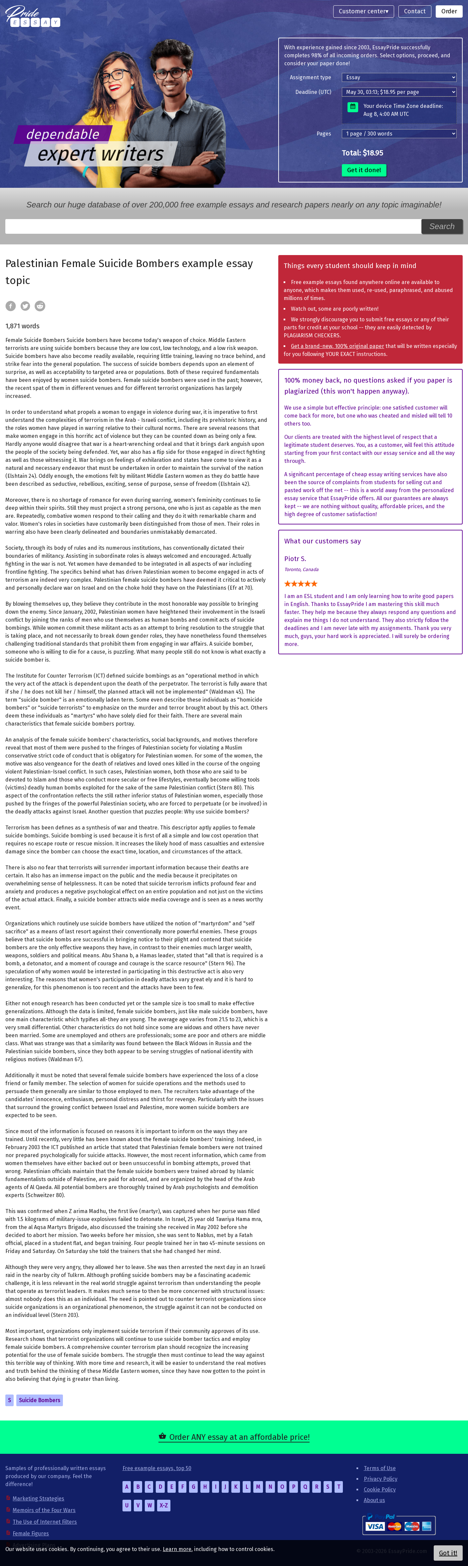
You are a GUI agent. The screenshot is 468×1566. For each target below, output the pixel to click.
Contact (415, 11)
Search (442, 226)
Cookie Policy (380, 1489)
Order (449, 11)
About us (374, 1500)
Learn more (177, 1549)
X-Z (164, 1505)
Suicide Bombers (39, 1400)
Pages (324, 134)
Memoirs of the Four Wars (44, 1510)
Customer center (362, 11)
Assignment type (310, 77)
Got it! (448, 1553)
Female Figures (31, 1533)
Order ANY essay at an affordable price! (239, 1437)
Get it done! (364, 170)
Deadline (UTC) (313, 92)
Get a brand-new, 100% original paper (337, 346)
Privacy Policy (380, 1479)
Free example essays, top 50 (156, 1468)
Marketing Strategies (38, 1498)
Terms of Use (380, 1468)
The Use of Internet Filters (45, 1522)
